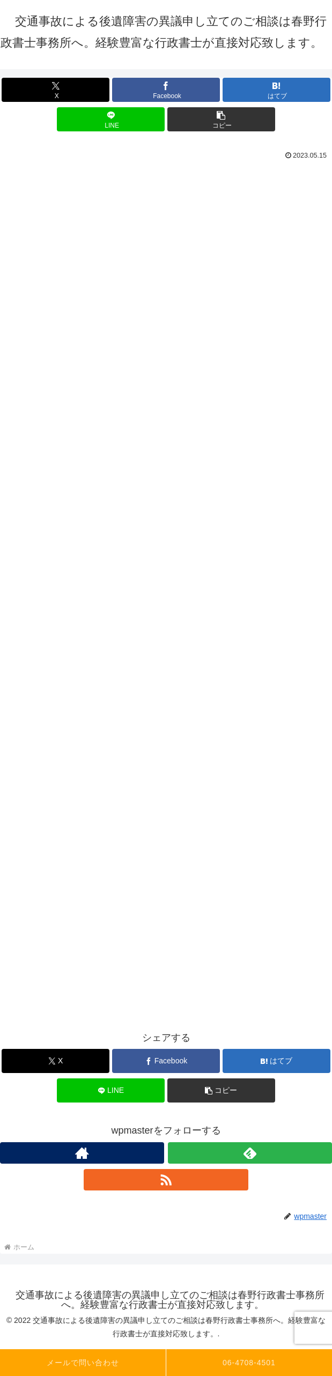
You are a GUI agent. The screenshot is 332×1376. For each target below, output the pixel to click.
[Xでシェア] (55, 90)
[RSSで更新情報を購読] (166, 1179)
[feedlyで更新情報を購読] (250, 1153)
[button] (221, 119)
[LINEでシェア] (111, 119)
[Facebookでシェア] (166, 90)
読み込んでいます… (166, 573)
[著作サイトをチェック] (82, 1153)
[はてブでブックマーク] (276, 90)
